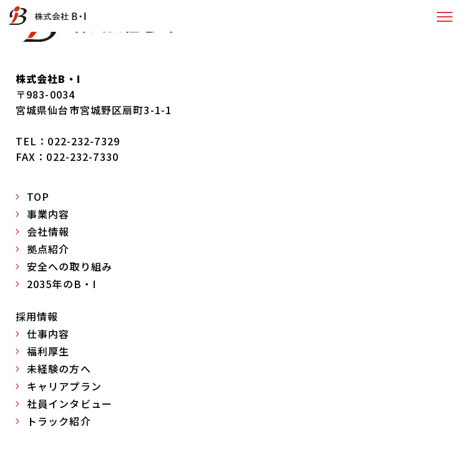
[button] (445, 16)
